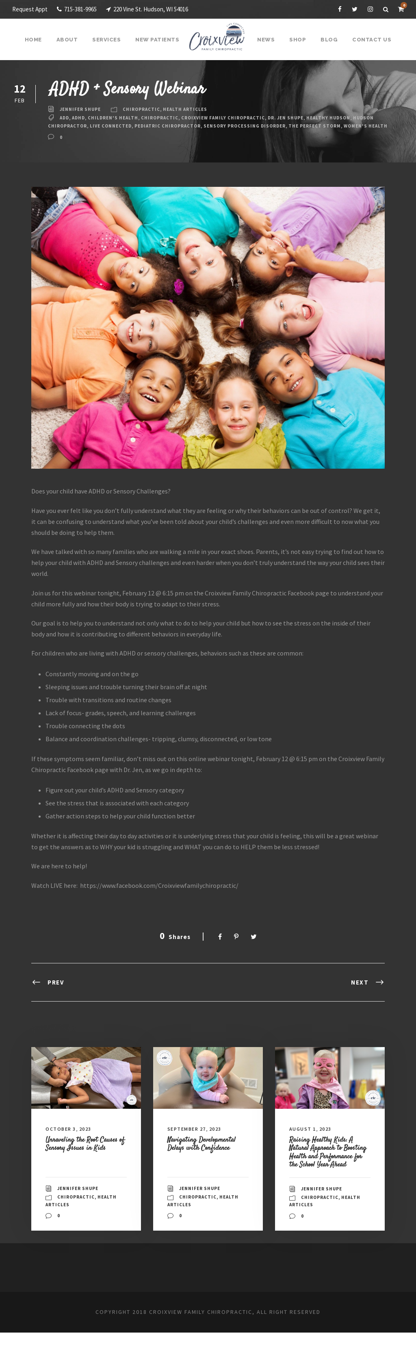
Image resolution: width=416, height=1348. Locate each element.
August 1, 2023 (312, 1136)
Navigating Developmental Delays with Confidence (206, 1151)
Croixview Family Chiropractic (236, 117)
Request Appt (30, 9)
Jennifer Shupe (82, 109)
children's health (118, 117)
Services (109, 40)
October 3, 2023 (71, 1136)
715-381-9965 (81, 9)
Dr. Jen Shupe (303, 117)
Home (38, 40)
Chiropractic (145, 109)
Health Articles (192, 109)
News (266, 40)
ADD (65, 117)
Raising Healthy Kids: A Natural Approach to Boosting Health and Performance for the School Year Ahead (329, 1163)
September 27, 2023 (198, 1136)
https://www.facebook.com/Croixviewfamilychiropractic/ (164, 892)
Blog (327, 40)
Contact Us (368, 40)
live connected (138, 125)
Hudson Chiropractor (80, 125)
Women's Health (71, 133)
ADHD (81, 117)
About (71, 40)
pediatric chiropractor (200, 125)
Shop (297, 40)
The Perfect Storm (357, 125)
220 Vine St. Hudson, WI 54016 (160, 9)
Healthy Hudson (350, 117)
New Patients (159, 40)
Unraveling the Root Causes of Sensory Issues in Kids (86, 1155)
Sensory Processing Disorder (282, 125)
